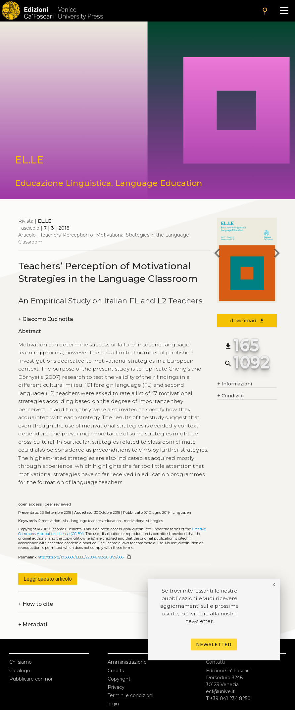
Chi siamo (20, 662)
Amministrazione (127, 662)
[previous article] (217, 254)
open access (30, 504)
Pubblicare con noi (30, 679)
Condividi (230, 395)
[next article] (277, 254)
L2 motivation (49, 521)
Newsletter (213, 644)
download (247, 320)
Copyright (119, 679)
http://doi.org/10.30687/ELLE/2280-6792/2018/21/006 (80, 557)
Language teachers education (96, 521)
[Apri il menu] (284, 11)
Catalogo (19, 671)
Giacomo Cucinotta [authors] (45, 319)
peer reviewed (58, 504)
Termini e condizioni (130, 695)
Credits (116, 671)
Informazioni (234, 383)
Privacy (116, 687)
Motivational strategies (143, 521)
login (113, 704)
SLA (65, 521)
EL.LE (44, 221)
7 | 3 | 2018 (57, 228)
